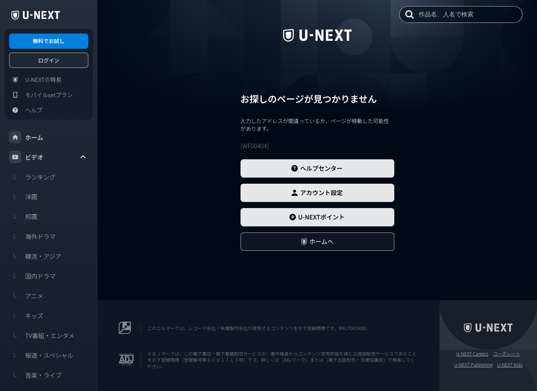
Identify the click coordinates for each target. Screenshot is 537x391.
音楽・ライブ (35, 375)
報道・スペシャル (41, 355)
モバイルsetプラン (41, 95)
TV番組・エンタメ (42, 335)
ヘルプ (25, 110)
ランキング (32, 177)
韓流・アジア (35, 256)
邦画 (23, 216)
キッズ (26, 315)
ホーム (26, 137)
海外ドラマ (32, 236)
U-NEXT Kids (510, 365)
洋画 (23, 197)
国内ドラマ (32, 276)
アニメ (26, 296)
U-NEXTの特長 (35, 80)
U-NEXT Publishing (473, 365)
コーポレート (506, 354)
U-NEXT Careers (472, 354)
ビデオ (48, 157)
